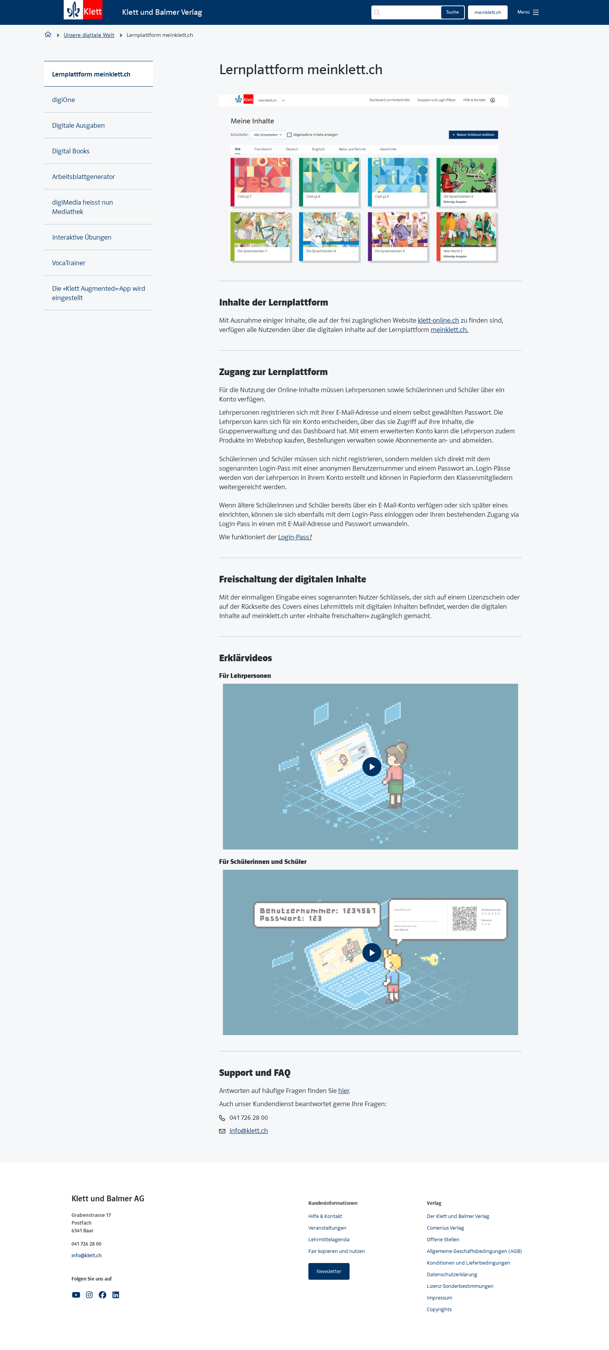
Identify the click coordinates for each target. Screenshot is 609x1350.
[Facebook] (102, 1294)
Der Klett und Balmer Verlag (458, 1216)
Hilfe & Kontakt (325, 1216)
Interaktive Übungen (81, 237)
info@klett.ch (86, 1255)
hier (343, 1091)
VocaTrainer (68, 263)
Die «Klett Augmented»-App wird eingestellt (98, 293)
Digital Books (71, 151)
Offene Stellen (443, 1239)
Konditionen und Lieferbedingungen (468, 1263)
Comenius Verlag (445, 1228)
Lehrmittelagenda (329, 1239)
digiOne (63, 100)
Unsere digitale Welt (89, 34)
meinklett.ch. (449, 330)
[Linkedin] (115, 1294)
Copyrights (439, 1309)
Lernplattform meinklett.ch (91, 74)
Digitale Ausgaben (78, 126)
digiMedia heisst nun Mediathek (82, 207)
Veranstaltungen (327, 1228)
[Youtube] (76, 1294)
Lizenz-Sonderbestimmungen (460, 1286)
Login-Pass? (295, 537)
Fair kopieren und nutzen (336, 1251)
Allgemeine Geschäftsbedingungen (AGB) (474, 1251)
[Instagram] (89, 1294)
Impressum (439, 1297)
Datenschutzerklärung (452, 1274)
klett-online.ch (438, 320)
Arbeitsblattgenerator (83, 177)
